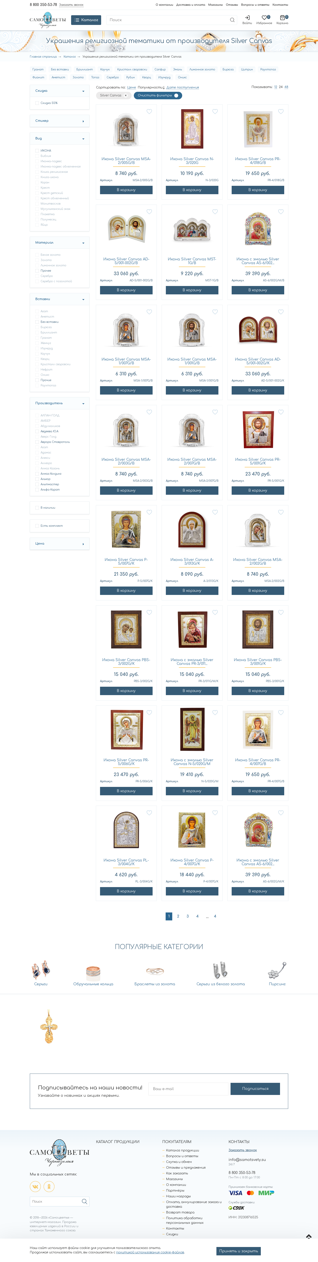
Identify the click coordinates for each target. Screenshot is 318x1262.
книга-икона (50, 185)
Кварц (146, 85)
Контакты (280, 4)
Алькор (45, 487)
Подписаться (262, 1097)
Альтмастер (50, 492)
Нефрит (46, 378)
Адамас (46, 461)
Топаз (95, 85)
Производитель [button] (49, 411)
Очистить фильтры (155, 103)
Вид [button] (38, 147)
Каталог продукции (182, 1158)
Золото (78, 85)
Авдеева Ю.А (49, 439)
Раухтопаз (268, 77)
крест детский (52, 201)
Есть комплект (52, 534)
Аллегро (46, 471)
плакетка (48, 222)
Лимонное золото (202, 77)
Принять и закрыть (238, 1251)
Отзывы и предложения (186, 1175)
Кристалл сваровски (132, 77)
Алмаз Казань (50, 476)
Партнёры (175, 1198)
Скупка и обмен (179, 1170)
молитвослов (51, 212)
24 (281, 95)
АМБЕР (45, 429)
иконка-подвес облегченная (61, 175)
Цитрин (247, 77)
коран (45, 190)
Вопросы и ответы (255, 4)
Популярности (150, 96)
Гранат (38, 77)
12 (275, 95)
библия (46, 164)
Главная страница (43, 65)
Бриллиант (84, 77)
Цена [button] (39, 552)
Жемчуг (46, 351)
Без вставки (60, 77)
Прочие (46, 388)
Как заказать (177, 1181)
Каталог (70, 65)
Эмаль (177, 77)
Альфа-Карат (50, 498)
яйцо (44, 233)
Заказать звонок (243, 1158)
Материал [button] (44, 251)
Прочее (46, 279)
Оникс (182, 85)
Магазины (215, 4)
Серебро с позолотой (56, 289)
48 (286, 95)
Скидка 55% (49, 111)
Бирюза (228, 77)
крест (45, 196)
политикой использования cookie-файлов (150, 1252)
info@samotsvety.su (247, 1168)
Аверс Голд (48, 445)
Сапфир (160, 77)
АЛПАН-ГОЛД (50, 423)
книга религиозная (54, 180)
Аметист (58, 85)
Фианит (38, 85)
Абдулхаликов (50, 434)
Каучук (105, 77)
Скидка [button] (41, 99)
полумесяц (48, 227)
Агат (44, 319)
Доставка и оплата (190, 4)
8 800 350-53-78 (43, 5)
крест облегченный (55, 206)
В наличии (48, 516)
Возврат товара (180, 1220)
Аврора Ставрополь (55, 450)
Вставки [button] (42, 307)
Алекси (45, 466)
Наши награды (178, 1204)
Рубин (130, 85)
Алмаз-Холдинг (51, 482)
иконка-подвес (51, 169)
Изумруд (164, 85)
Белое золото (51, 263)
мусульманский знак (55, 217)
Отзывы (232, 4)
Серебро (113, 85)
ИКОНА (46, 159)
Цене (131, 96)
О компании (164, 4)
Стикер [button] (42, 129)
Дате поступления (183, 96)
